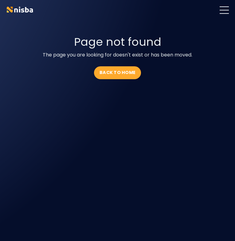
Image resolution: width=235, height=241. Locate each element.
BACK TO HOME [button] (117, 72)
